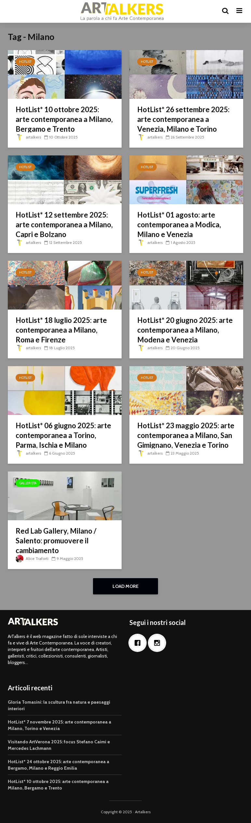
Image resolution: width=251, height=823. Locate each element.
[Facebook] (139, 643)
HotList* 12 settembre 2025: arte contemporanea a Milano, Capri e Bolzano (64, 224)
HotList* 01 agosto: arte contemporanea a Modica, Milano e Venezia (179, 224)
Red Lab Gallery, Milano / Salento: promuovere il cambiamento (56, 540)
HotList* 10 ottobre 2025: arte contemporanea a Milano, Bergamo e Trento (64, 119)
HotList (25, 62)
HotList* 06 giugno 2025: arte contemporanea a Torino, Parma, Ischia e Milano (63, 435)
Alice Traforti (32, 558)
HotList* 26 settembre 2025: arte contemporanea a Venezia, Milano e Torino (183, 119)
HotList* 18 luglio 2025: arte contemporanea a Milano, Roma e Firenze (61, 330)
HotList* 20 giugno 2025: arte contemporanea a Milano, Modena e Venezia (185, 330)
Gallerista (27, 483)
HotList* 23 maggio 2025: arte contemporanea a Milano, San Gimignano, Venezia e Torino (185, 435)
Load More (125, 586)
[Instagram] (158, 643)
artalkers (28, 137)
